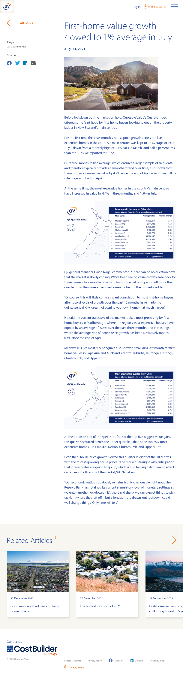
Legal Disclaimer (72, 660)
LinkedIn (136, 660)
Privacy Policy (95, 660)
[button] (170, 540)
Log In (136, 7)
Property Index (157, 660)
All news (20, 23)
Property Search (74, 667)
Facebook (116, 660)
